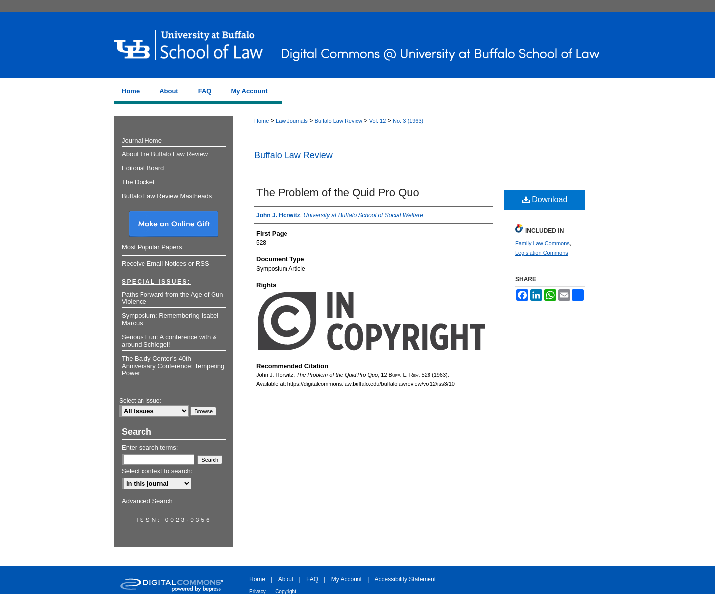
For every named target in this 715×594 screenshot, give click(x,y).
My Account (346, 579)
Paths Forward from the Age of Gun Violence (172, 298)
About (285, 579)
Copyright (285, 591)
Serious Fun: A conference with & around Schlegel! (169, 340)
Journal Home (142, 140)
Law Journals (292, 121)
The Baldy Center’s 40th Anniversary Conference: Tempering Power (173, 366)
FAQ (312, 579)
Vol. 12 (377, 121)
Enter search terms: (150, 447)
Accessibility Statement (405, 579)
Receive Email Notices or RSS (165, 263)
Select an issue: (140, 400)
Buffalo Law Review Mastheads (167, 196)
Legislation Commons (541, 253)
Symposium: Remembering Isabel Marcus (170, 319)
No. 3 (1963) (408, 121)
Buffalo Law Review (338, 121)
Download (545, 199)
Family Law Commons (542, 243)
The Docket (138, 182)
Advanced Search (147, 501)
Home (261, 121)
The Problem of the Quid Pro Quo (337, 192)
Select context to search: (157, 471)
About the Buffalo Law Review (165, 154)
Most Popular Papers (152, 247)
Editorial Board (143, 168)
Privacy (257, 591)
